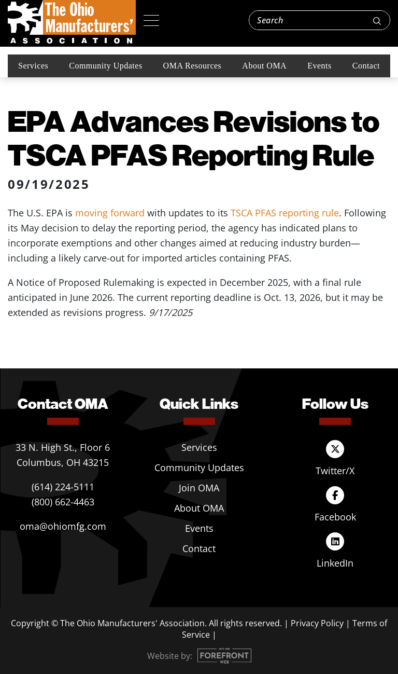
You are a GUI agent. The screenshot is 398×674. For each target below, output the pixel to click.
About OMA (264, 65)
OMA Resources (192, 65)
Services (33, 65)
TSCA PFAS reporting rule (285, 213)
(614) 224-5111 (63, 486)
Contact (366, 65)
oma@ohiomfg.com (63, 526)
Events (319, 65)
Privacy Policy (317, 623)
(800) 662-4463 (63, 502)
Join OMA (199, 488)
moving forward (110, 213)
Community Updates (105, 65)
